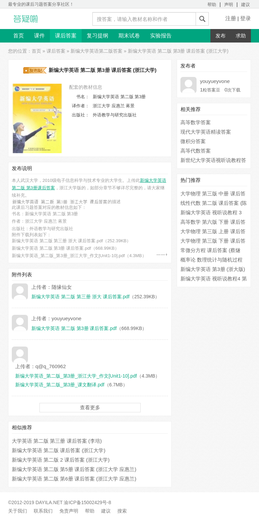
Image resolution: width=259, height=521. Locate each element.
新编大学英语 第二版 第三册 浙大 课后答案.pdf (57, 240)
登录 (245, 18)
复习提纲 (97, 35)
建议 (245, 4)
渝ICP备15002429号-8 (87, 502)
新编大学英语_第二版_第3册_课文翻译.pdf (60, 384)
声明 (228, 4)
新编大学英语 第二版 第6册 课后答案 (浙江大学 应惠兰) (74, 479)
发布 (220, 35)
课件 (39, 35)
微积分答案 (193, 141)
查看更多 (90, 407)
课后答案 (66, 35)
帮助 (211, 4)
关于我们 (17, 511)
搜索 (122, 511)
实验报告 (161, 35)
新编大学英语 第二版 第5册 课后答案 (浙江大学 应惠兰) (74, 469)
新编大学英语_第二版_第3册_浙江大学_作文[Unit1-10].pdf (68, 255)
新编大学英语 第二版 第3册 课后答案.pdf (51, 248)
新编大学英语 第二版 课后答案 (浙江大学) (59, 450)
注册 (230, 18)
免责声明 (68, 511)
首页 (18, 35)
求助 (241, 35)
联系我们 (43, 511)
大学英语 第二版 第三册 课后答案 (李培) (57, 441)
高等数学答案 (195, 122)
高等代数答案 (195, 151)
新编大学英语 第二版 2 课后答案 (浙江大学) (61, 460)
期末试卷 (129, 35)
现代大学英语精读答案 (205, 132)
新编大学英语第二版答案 (96, 51)
